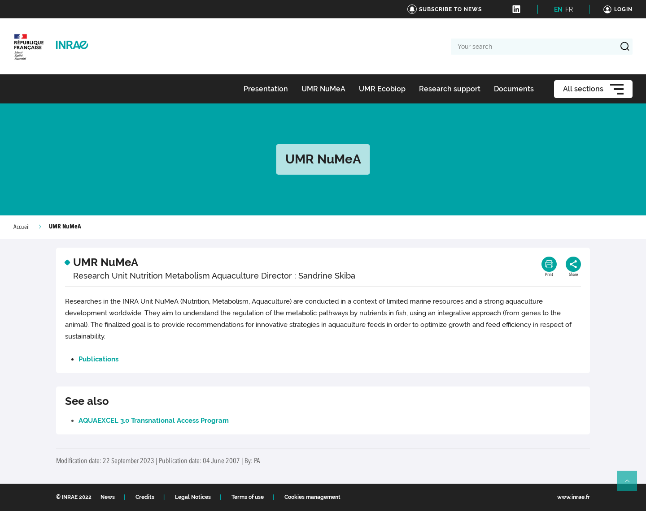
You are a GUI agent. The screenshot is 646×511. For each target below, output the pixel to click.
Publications (98, 359)
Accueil (21, 227)
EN (558, 9)
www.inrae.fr (573, 497)
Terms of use (247, 497)
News (107, 497)
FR (569, 9)
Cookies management (312, 497)
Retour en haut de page (630, 484)
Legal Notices (193, 497)
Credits (144, 497)
